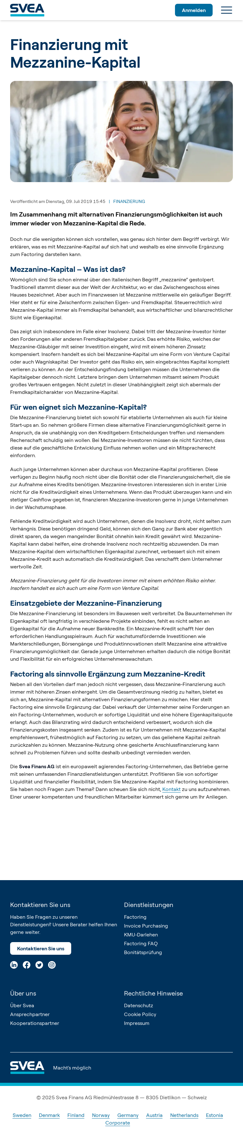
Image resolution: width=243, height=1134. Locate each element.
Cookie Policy (140, 1014)
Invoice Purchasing (146, 926)
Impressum (136, 1023)
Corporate (117, 1122)
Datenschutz (138, 1005)
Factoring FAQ (141, 943)
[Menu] (226, 10)
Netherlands (184, 1115)
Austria (154, 1115)
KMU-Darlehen (141, 934)
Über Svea (22, 1005)
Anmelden (194, 10)
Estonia (214, 1115)
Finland (75, 1115)
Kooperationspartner (34, 1023)
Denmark (49, 1115)
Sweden (22, 1115)
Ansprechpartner (30, 1014)
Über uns (23, 993)
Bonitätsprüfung (143, 952)
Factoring (135, 917)
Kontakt (171, 789)
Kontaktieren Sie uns (40, 948)
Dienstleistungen (148, 905)
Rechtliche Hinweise (153, 993)
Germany (128, 1115)
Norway (101, 1115)
